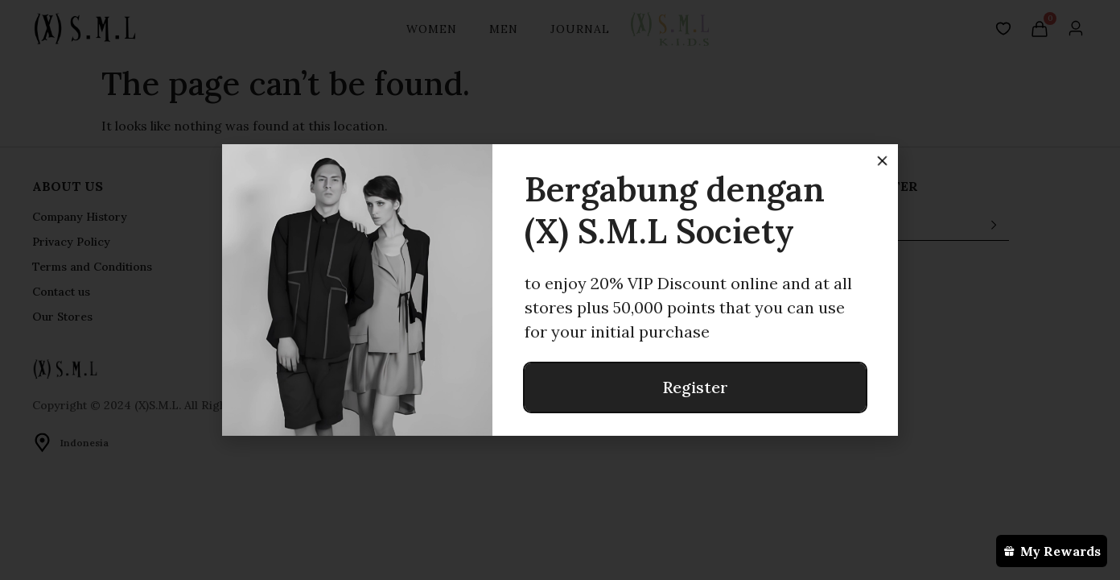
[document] (560, 290)
